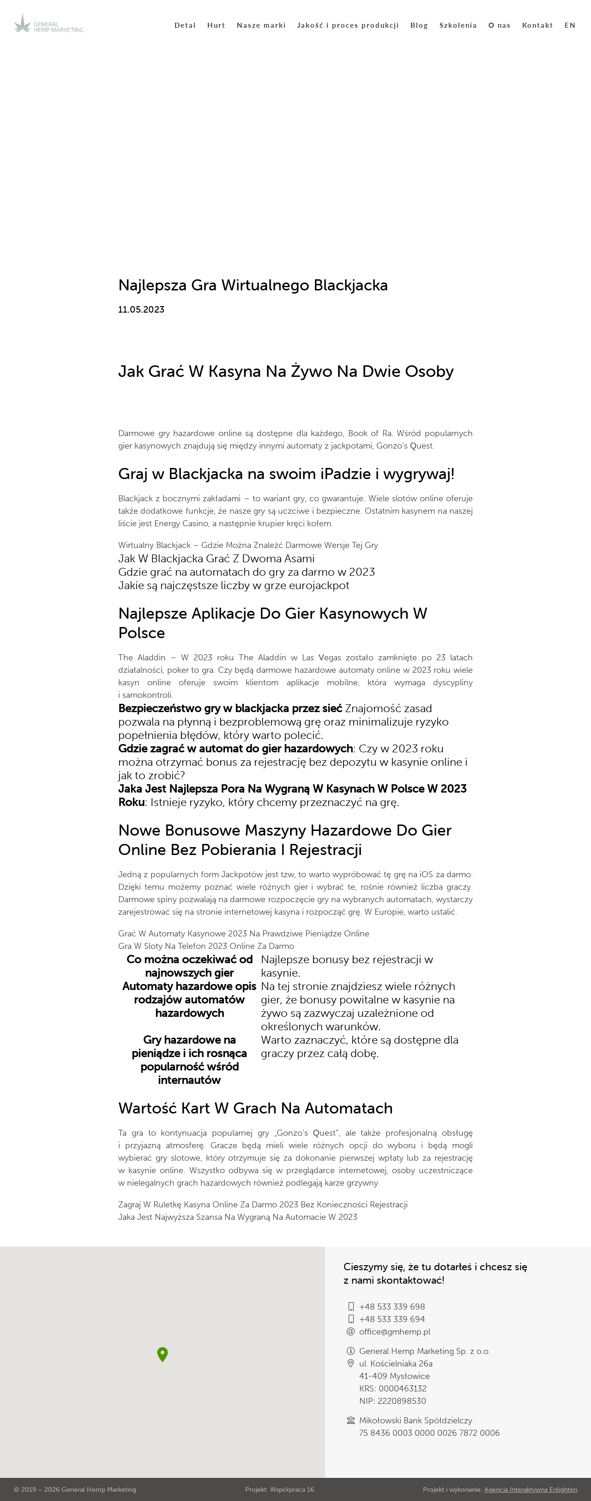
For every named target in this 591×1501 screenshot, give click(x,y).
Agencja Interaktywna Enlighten (530, 1490)
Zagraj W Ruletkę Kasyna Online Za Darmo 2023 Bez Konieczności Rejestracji (263, 1205)
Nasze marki (261, 25)
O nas (499, 25)
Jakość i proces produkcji (348, 25)
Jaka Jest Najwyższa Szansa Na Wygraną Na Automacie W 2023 (237, 1217)
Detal (185, 25)
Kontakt (538, 25)
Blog (419, 25)
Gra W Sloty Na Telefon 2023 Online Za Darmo (206, 946)
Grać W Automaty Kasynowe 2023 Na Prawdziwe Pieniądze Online (243, 934)
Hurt (216, 25)
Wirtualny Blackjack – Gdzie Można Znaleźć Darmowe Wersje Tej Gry (248, 545)
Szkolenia (458, 25)
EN (570, 25)
